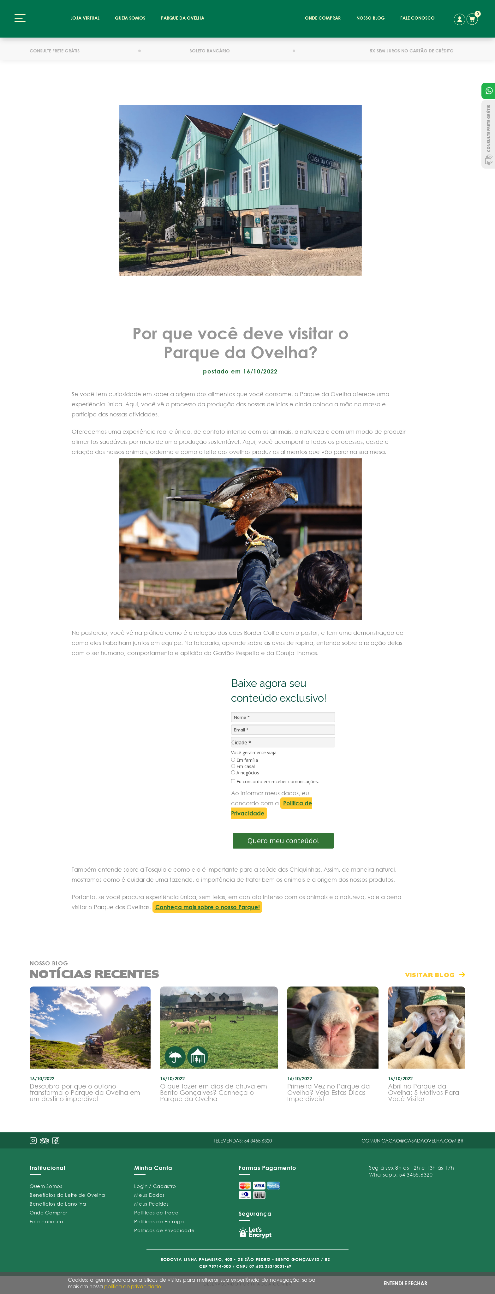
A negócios (245, 773)
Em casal (243, 766)
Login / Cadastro (155, 1186)
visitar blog (430, 974)
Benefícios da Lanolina (58, 1204)
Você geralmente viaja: (254, 752)
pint (44, 1141)
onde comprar (323, 18)
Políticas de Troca (156, 1212)
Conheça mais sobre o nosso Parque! (207, 906)
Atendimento (488, 91)
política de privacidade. (133, 1286)
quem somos (130, 18)
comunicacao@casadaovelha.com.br (412, 1140)
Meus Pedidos (151, 1204)
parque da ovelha (182, 18)
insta (33, 1140)
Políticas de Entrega (159, 1221)
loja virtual (84, 18)
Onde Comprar (49, 1212)
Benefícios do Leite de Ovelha (67, 1195)
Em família (244, 760)
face (55, 1140)
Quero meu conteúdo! (283, 840)
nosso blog (370, 18)
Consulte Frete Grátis (488, 134)
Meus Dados (149, 1195)
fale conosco (417, 18)
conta (459, 19)
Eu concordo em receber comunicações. (275, 781)
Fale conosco (46, 1221)
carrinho (473, 18)
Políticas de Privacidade (164, 1230)
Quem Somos (46, 1186)
